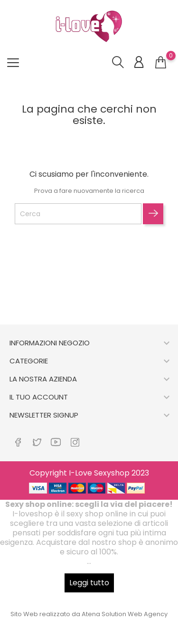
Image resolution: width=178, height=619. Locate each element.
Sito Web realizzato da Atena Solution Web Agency (89, 614)
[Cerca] (78, 213)
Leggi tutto (89, 582)
